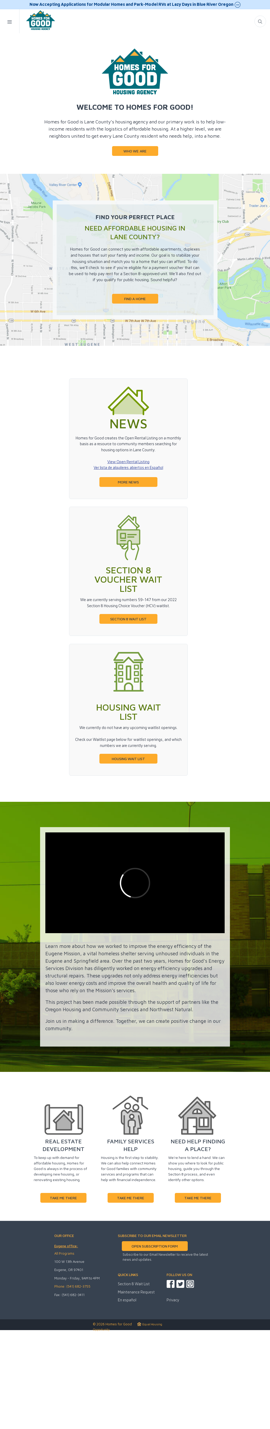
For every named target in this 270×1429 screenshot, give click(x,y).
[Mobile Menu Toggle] (10, 21)
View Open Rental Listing (128, 558)
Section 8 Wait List (134, 1380)
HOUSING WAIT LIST (128, 855)
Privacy (173, 1396)
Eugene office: (66, 1343)
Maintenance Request (136, 1389)
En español (127, 1396)
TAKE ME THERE (63, 1294)
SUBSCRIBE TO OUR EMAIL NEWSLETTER (152, 1332)
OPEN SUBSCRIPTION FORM (155, 1343)
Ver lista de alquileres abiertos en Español (128, 564)
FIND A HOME (135, 395)
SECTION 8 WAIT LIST (128, 715)
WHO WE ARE (134, 248)
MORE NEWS (128, 579)
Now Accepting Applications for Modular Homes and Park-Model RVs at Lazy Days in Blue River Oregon (135, 5)
